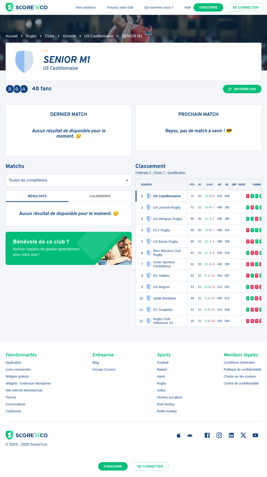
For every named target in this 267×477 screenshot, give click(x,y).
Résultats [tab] (37, 198)
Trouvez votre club (120, 7)
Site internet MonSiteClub (24, 390)
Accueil (12, 36)
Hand (161, 376)
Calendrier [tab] (100, 196)
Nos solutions (85, 7)
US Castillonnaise (99, 36)
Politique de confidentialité (242, 369)
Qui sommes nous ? (158, 7)
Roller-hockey (167, 411)
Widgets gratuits (17, 376)
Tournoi (11, 397)
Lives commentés (18, 369)
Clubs (49, 36)
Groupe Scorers (103, 369)
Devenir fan (242, 89)
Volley (161, 390)
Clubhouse (13, 411)
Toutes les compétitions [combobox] (28, 180)
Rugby (31, 36)
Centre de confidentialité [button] (241, 383)
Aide (187, 7)
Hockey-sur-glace (169, 397)
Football (162, 362)
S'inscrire (208, 7)
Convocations (15, 404)
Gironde (69, 36)
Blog (95, 362)
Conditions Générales (239, 362)
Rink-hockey (166, 404)
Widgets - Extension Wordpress (28, 383)
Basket (162, 369)
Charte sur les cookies (240, 376)
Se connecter (245, 7)
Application (14, 362)
